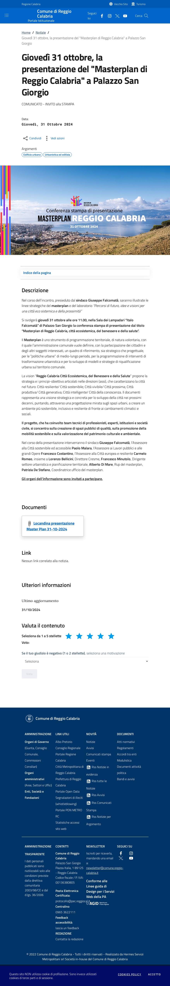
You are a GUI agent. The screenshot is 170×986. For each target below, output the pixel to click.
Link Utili (62, 734)
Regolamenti (125, 748)
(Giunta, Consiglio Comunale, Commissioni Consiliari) (37, 754)
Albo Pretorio (64, 742)
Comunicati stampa (98, 754)
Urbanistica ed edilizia (57, 154)
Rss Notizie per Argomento (98, 820)
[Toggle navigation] (6, 15)
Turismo (140, 4)
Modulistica (124, 760)
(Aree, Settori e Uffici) (38, 779)
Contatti (62, 846)
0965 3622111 (65, 912)
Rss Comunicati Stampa (98, 807)
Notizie (41, 32)
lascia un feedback (67, 928)
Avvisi (90, 748)
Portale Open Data (67, 791)
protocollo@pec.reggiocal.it (70, 901)
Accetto (154, 974)
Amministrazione (38, 734)
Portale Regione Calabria (66, 757)
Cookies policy (129, 974)
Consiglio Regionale (68, 748)
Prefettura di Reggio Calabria (68, 782)
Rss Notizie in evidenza (97, 771)
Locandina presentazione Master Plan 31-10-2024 (50, 526)
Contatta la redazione (69, 939)
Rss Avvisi (95, 795)
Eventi (90, 760)
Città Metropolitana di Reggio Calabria (70, 769)
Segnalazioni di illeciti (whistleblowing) (69, 800)
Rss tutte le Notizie (96, 785)
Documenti (125, 734)
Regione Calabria (31, 4)
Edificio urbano (32, 154)
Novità (91, 734)
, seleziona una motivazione (73, 653)
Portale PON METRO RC (69, 813)
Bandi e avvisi (126, 779)
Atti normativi (126, 742)
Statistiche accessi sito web (67, 825)
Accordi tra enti (127, 754)
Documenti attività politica (129, 769)
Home (26, 32)
